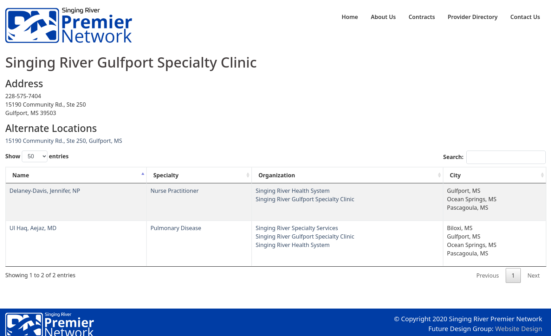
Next (533, 275)
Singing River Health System (292, 191)
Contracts (422, 17)
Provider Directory (473, 17)
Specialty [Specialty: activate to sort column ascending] (166, 175)
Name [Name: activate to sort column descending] (20, 175)
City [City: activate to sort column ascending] (455, 175)
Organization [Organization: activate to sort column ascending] (276, 175)
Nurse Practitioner (174, 191)
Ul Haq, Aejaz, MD (33, 228)
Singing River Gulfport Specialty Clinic (304, 199)
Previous (488, 275)
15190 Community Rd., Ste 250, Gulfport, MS (63, 141)
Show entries (37, 156)
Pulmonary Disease (175, 228)
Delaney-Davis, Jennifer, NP (44, 191)
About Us (383, 17)
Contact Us (525, 17)
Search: (494, 157)
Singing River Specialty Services (296, 228)
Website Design (518, 328)
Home (350, 17)
